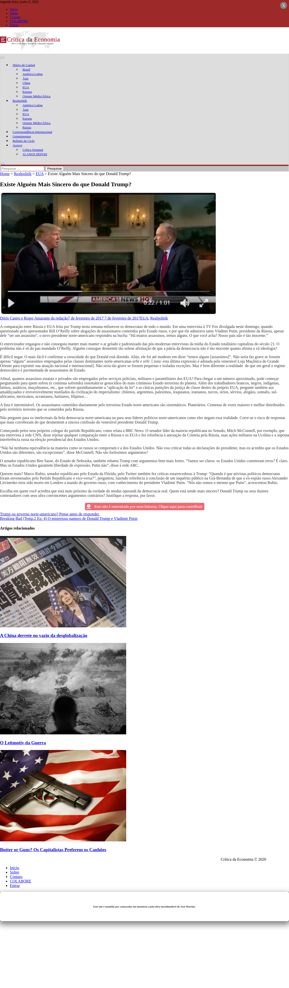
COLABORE (19, 21)
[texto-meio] (145, 509)
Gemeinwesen (22, 136)
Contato (15, 17)
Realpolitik (20, 101)
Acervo (17, 145)
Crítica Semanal (33, 150)
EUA (26, 87)
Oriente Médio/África (36, 96)
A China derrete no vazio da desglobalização (43, 635)
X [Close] (283, 5)
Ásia (25, 78)
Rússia (27, 127)
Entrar (14, 25)
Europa (27, 92)
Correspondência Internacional (32, 132)
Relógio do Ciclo (24, 141)
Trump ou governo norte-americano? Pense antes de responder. (50, 514)
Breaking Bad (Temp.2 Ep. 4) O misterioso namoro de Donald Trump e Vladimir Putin (68, 518)
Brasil (26, 69)
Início (14, 9)
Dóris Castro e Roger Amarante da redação (34, 318)
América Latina (33, 74)
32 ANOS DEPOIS (35, 154)
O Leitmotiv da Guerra (23, 742)
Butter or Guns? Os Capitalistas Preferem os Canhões (53, 849)
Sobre (14, 13)
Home (5, 174)
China (26, 83)
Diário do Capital (24, 65)
